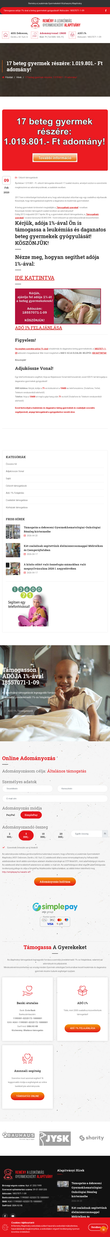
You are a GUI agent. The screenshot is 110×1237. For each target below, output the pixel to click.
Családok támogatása (17, 500)
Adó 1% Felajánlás (15, 493)
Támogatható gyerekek (67, 207)
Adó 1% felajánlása (82, 1028)
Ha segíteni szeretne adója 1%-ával (31, 349)
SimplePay (31, 814)
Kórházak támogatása (17, 507)
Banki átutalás (27, 1003)
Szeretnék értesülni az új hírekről (20, 847)
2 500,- (9, 835)
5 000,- (26, 835)
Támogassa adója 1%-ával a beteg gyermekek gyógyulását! (44, 10)
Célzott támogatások (26, 177)
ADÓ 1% (82, 1003)
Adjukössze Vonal (15, 471)
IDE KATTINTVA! (99, 353)
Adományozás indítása (55, 881)
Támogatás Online (27, 1096)
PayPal (10, 814)
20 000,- (61, 835)
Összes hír (11, 464)
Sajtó (8, 478)
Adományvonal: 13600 (53, 33)
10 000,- (43, 835)
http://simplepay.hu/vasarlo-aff (16, 872)
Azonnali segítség (27, 1071)
